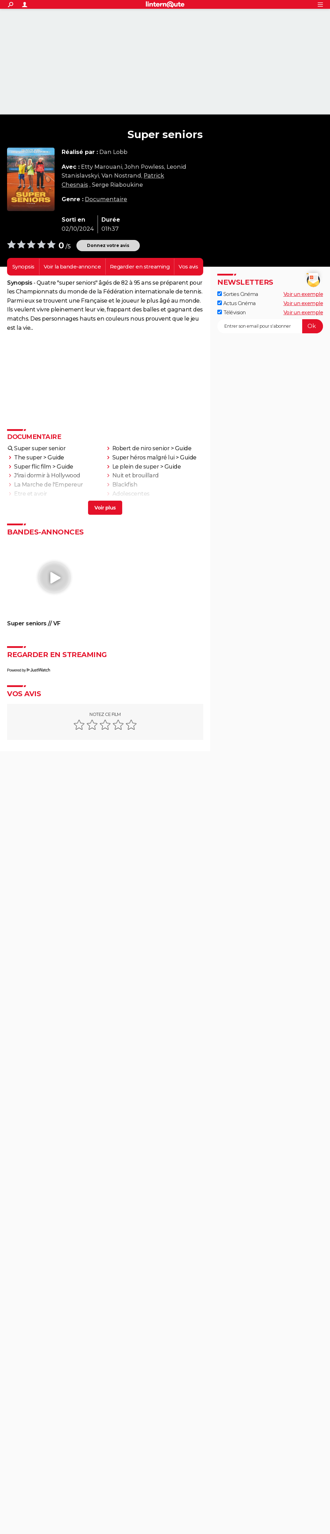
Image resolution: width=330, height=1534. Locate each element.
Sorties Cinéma (237, 294)
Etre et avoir (30, 493)
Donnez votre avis (108, 245)
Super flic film (32, 466)
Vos (188, 267)
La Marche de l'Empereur (48, 484)
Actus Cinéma (236, 303)
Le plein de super (135, 466)
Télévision (231, 312)
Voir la (72, 267)
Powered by (28, 670)
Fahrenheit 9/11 (35, 503)
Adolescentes (131, 493)
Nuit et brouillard (135, 475)
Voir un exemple (303, 294)
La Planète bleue (135, 503)
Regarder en (140, 267)
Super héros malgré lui (143, 457)
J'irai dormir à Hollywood (47, 475)
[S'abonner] (270, 326)
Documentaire (106, 199)
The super (28, 457)
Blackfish (125, 484)
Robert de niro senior (141, 448)
